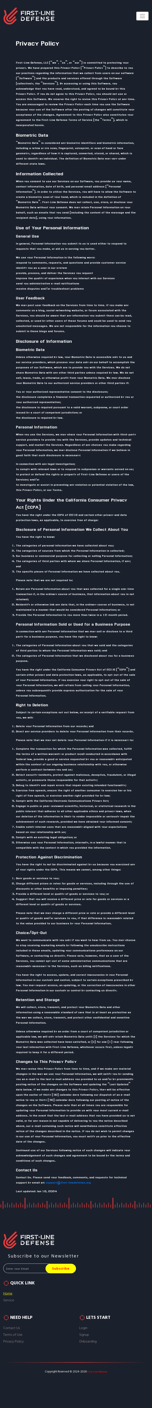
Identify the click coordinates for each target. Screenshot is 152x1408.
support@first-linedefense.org (68, 1182)
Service (8, 1300)
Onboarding (88, 1341)
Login (83, 1328)
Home (7, 1293)
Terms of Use (12, 1335)
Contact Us (11, 1328)
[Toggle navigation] (142, 16)
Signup (84, 1335)
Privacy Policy (13, 1341)
